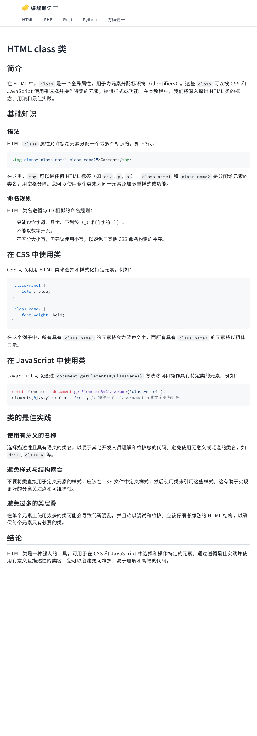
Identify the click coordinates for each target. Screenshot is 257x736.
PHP (48, 19)
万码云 (116, 19)
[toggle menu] (55, 7)
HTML (27, 19)
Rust (67, 19)
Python (90, 19)
